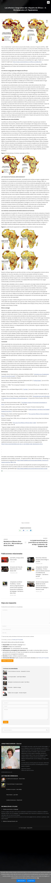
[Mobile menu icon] (48, 2)
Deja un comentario (25, 522)
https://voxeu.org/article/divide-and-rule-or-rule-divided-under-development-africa (22, 444)
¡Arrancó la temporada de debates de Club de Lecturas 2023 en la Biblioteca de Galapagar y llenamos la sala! (42, 585)
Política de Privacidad (17, 639)
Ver (38, 878)
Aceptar (31, 880)
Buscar (46, 730)
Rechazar (21, 880)
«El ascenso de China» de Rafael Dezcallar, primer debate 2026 (16, 569)
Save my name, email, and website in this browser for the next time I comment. (18, 636)
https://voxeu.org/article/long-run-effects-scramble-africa (27, 62)
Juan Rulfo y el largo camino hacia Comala (17, 558)
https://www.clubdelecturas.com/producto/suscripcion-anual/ (32, 468)
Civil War (25, 389)
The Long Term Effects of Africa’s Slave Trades (24, 422)
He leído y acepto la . (12, 639)
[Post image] (5, 559)
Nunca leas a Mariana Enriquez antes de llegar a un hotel (42, 559)
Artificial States (37, 380)
